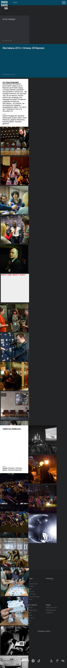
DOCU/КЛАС (28, 599)
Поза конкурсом (30, 584)
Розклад (49, 579)
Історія (27, 623)
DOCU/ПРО (28, 589)
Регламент (28, 607)
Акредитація (51, 610)
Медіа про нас (51, 607)
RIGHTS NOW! (29, 586)
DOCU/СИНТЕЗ (29, 591)
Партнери (28, 615)
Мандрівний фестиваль (20, 636)
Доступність (29, 618)
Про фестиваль (30, 605)
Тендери (27, 620)
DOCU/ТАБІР (7, 647)
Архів (26, 626)
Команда (27, 613)
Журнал (6, 579)
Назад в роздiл (7, 40)
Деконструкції (29, 594)
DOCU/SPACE (15, 641)
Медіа (48, 605)
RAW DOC (6, 612)
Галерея (49, 613)
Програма (28, 579)
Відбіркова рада (30, 610)
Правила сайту (44, 631)
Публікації (6, 581)
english (15, 2)
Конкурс (27, 581)
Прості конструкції (31, 597)
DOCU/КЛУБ (15, 638)
